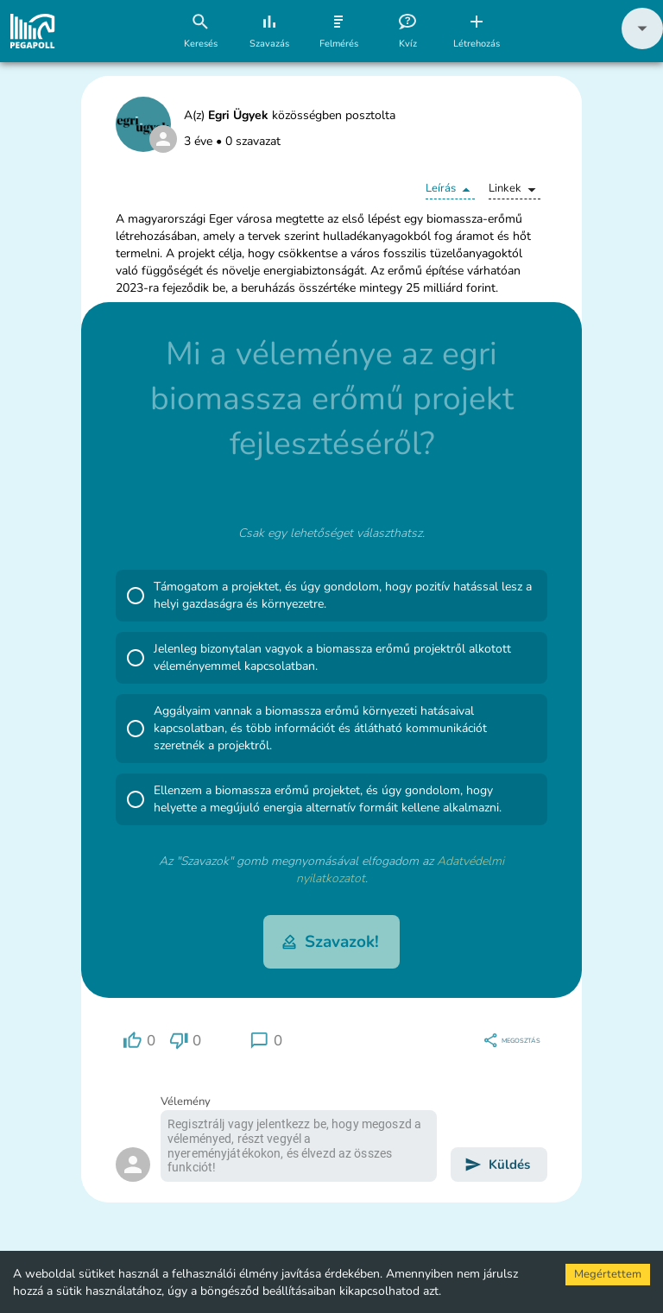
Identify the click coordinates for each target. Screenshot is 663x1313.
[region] (139, 1041)
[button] (642, 45)
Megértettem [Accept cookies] (607, 1274)
